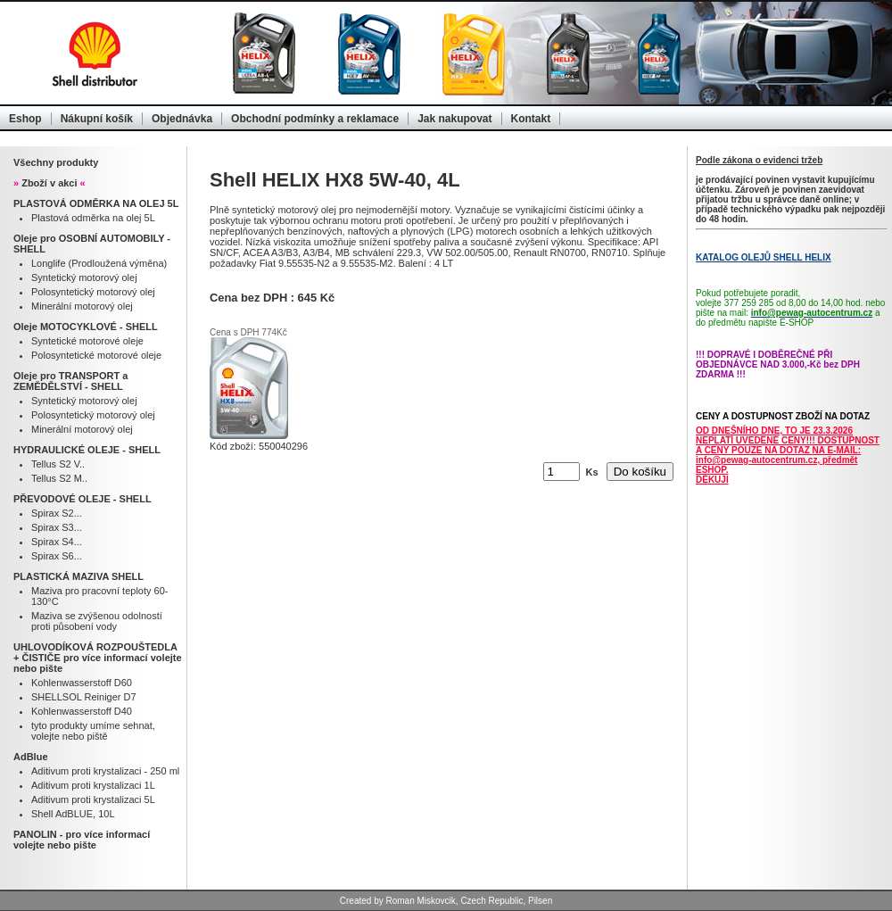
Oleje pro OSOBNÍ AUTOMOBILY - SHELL (91, 243)
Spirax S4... (56, 541)
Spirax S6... (56, 556)
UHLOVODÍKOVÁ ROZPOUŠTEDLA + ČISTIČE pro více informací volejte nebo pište (97, 658)
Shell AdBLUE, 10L (73, 813)
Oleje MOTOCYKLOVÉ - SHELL (85, 326)
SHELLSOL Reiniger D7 (83, 697)
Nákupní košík (97, 118)
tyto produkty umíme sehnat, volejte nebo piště (93, 730)
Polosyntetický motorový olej (93, 291)
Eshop (25, 118)
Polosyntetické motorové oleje (96, 355)
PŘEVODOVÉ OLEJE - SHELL (82, 498)
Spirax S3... (56, 527)
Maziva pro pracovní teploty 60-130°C (99, 596)
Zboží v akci (49, 183)
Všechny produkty (55, 162)
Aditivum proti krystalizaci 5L (93, 799)
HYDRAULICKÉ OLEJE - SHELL (87, 449)
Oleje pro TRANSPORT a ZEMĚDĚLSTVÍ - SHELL (70, 381)
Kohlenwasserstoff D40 (81, 711)
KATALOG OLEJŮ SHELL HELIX (763, 257)
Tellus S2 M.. (59, 478)
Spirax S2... (56, 513)
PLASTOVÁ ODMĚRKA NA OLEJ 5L (95, 203)
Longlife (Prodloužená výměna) (99, 263)
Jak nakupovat (454, 118)
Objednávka (182, 118)
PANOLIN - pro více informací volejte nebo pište (81, 839)
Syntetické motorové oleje (87, 340)
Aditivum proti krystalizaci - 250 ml (105, 771)
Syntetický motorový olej (84, 277)
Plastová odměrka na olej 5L (93, 217)
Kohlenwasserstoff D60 (81, 682)
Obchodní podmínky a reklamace (315, 118)
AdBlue (30, 756)
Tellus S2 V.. (58, 464)
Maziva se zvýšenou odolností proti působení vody (96, 621)
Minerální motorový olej (82, 306)
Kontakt (531, 118)
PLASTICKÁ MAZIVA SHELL (78, 576)
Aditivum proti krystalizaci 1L (93, 785)
